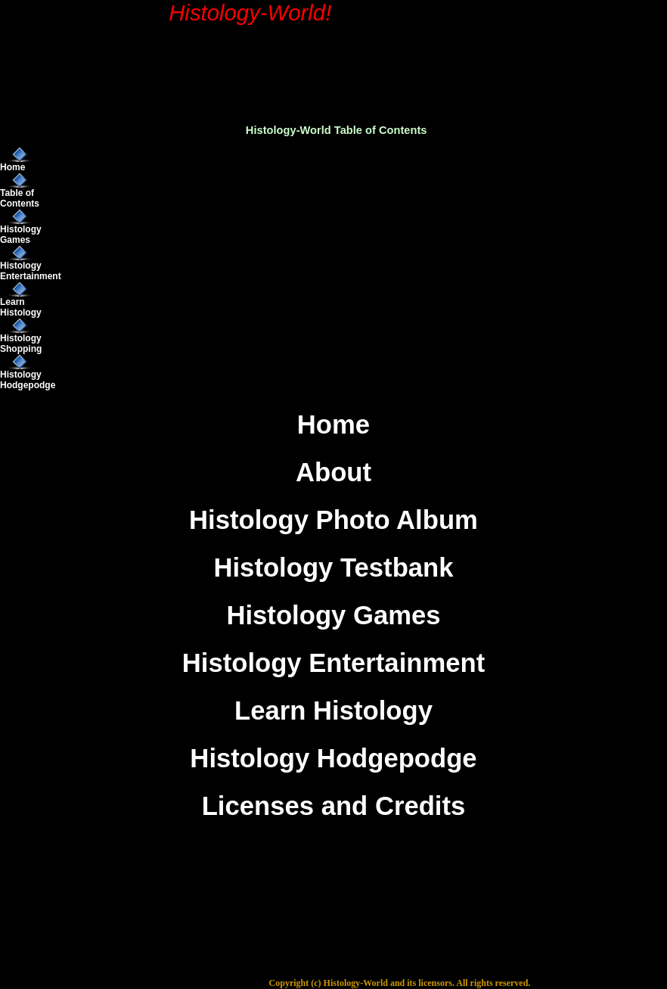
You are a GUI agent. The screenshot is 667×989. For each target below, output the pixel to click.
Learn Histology (21, 307)
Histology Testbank (333, 567)
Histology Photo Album (333, 519)
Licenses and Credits (334, 806)
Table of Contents (19, 198)
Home (12, 167)
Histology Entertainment (30, 270)
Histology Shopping (21, 343)
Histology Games (21, 234)
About (333, 472)
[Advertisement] (364, 49)
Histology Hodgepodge (27, 379)
